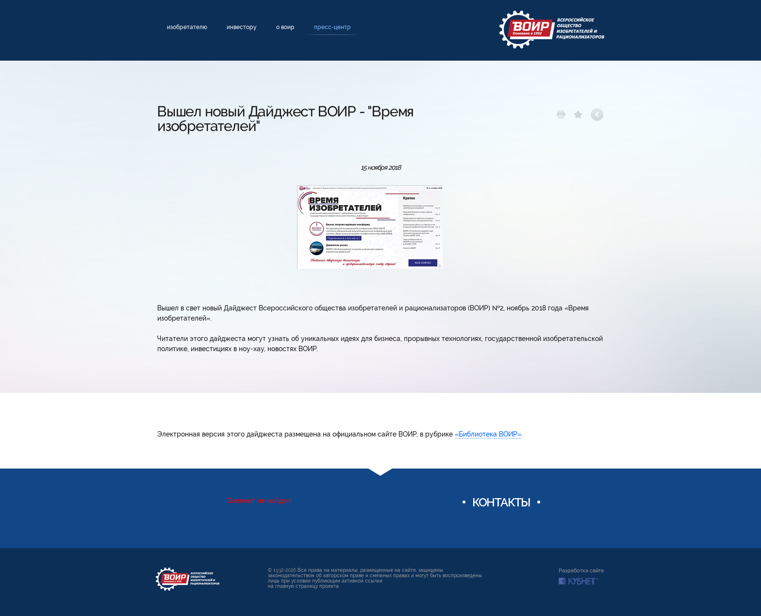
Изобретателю (187, 27)
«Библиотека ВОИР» (488, 434)
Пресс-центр (332, 27)
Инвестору (242, 27)
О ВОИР (285, 27)
